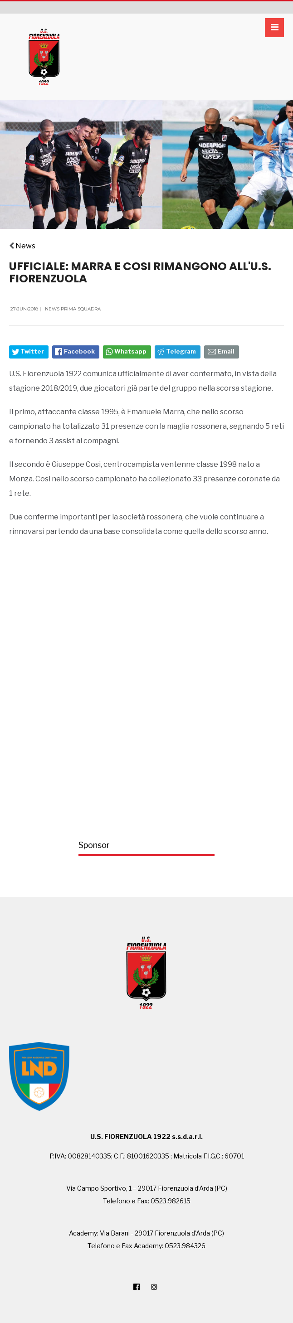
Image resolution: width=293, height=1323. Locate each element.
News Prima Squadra (73, 309)
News (25, 246)
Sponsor (94, 845)
